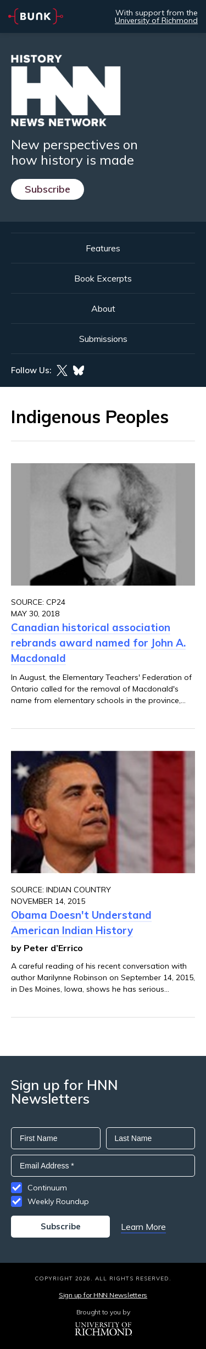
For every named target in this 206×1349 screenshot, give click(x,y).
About (103, 308)
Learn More (143, 1226)
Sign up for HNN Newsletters (103, 1295)
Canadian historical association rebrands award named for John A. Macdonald (98, 643)
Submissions (103, 338)
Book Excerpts (103, 278)
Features (103, 248)
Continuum (47, 1188)
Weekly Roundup (58, 1201)
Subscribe (47, 189)
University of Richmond (156, 20)
